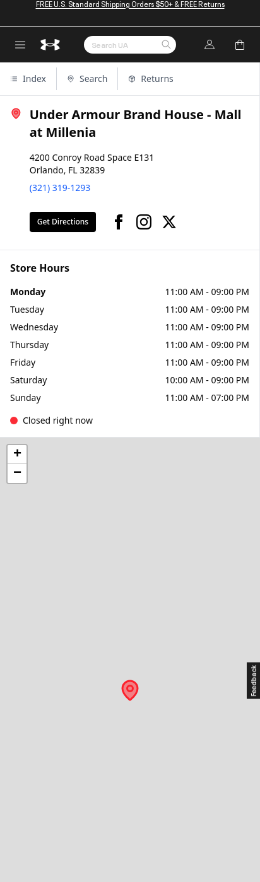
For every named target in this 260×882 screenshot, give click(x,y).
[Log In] (209, 45)
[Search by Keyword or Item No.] (130, 45)
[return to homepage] (50, 45)
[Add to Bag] (240, 45)
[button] (166, 45)
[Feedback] (253, 681)
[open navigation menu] (20, 45)
